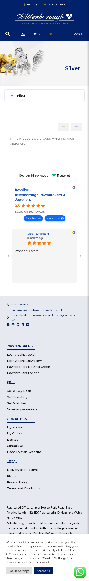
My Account (16, 427)
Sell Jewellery (17, 397)
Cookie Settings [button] (18, 571)
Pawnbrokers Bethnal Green (28, 366)
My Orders (14, 433)
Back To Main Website (24, 452)
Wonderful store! (27, 251)
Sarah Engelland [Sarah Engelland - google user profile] (38, 233)
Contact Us (15, 445)
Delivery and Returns (22, 469)
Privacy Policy (17, 482)
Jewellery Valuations (22, 409)
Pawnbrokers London (23, 373)
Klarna (11, 476)
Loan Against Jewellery (24, 360)
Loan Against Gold (21, 354)
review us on (52, 218)
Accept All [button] (43, 571)
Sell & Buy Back (19, 391)
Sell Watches (17, 403)
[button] (75, 34)
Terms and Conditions (23, 488)
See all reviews (33, 218)
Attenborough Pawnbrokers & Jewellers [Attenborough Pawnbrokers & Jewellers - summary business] (40, 197)
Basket (12, 439)
